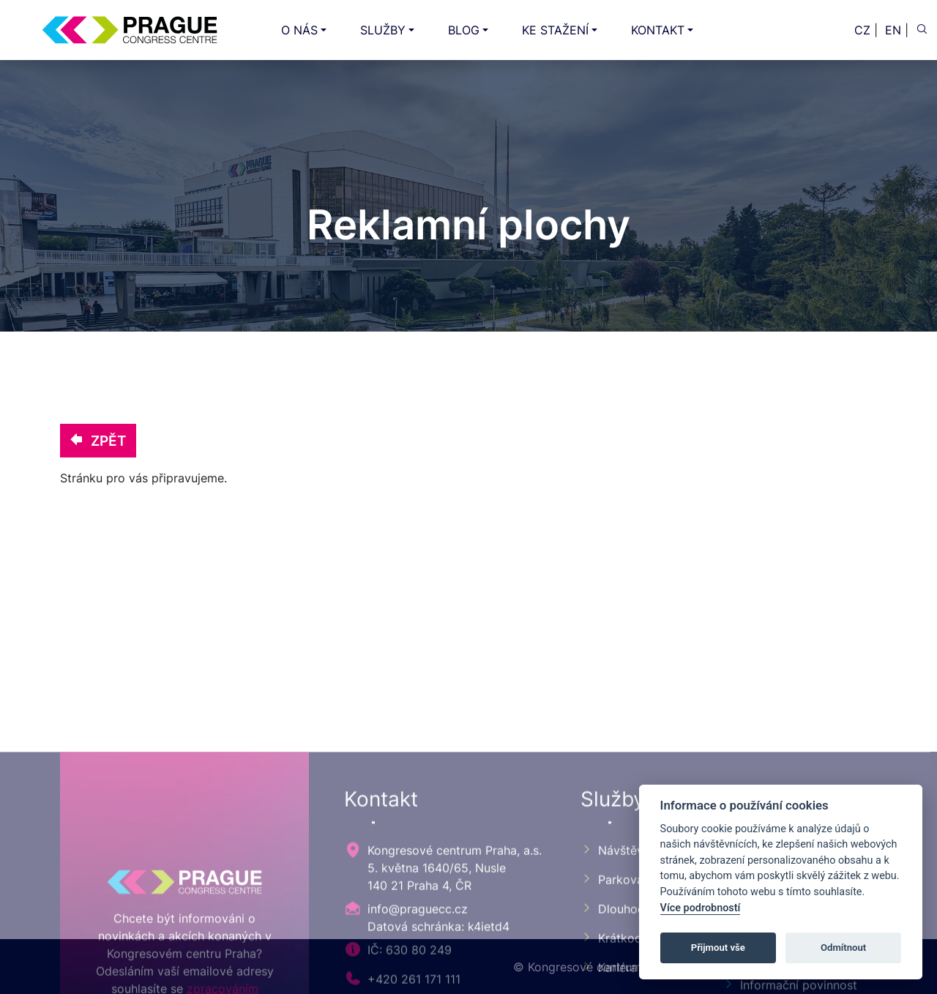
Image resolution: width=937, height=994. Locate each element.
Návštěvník (620, 969)
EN (893, 30)
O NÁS (299, 30)
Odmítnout (843, 947)
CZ (862, 30)
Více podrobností (700, 908)
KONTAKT (657, 30)
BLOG (463, 30)
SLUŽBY (383, 30)
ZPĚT (98, 440)
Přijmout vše (718, 947)
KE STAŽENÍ (555, 30)
